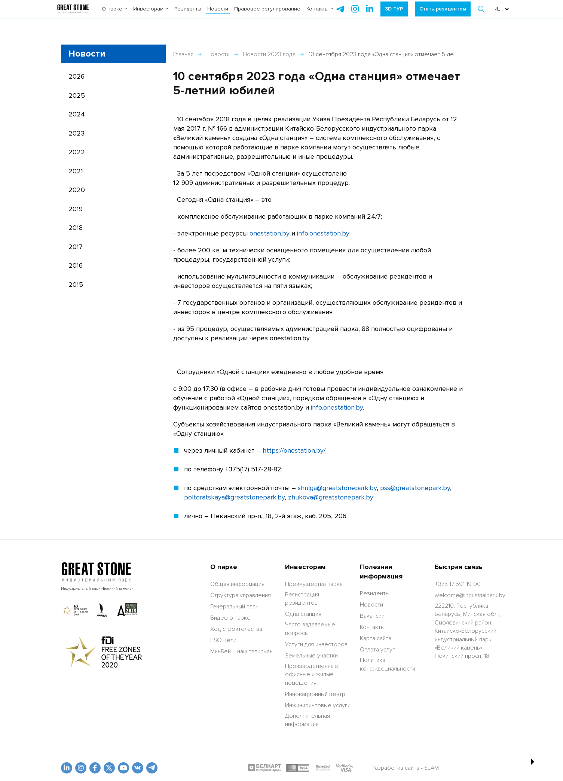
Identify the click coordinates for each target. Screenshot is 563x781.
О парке (114, 14)
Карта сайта (375, 638)
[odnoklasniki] (80, 768)
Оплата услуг (377, 649)
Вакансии (372, 616)
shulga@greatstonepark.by (337, 488)
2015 (75, 284)
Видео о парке (230, 618)
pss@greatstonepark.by (415, 488)
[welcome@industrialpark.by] (470, 595)
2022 (76, 152)
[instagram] (369, 15)
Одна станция (303, 614)
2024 (76, 114)
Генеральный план (234, 606)
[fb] (95, 768)
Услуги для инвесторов (316, 644)
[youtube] (123, 768)
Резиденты (187, 15)
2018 (75, 228)
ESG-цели (223, 640)
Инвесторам (150, 14)
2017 (75, 247)
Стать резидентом (442, 15)
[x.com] (109, 768)
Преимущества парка (314, 584)
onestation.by (270, 233)
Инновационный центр (315, 694)
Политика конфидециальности (387, 664)
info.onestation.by (323, 233)
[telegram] (340, 15)
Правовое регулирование (267, 15)
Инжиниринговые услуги (318, 705)
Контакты (319, 14)
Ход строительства (236, 629)
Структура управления (240, 595)
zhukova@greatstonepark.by (330, 497)
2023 (76, 133)
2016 (75, 265)
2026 (76, 76)
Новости (217, 15)
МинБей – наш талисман (241, 651)
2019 (75, 209)
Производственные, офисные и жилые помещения (312, 674)
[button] (482, 15)
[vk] (137, 768)
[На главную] (73, 15)
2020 (76, 190)
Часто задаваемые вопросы (310, 628)
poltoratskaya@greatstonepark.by (234, 497)
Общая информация (237, 584)
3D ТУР (394, 15)
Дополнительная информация (307, 720)
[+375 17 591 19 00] (458, 584)
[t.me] (151, 768)
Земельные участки (311, 655)
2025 (76, 95)
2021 (75, 171)
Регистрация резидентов (302, 599)
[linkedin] (66, 768)
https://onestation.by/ (294, 450)
